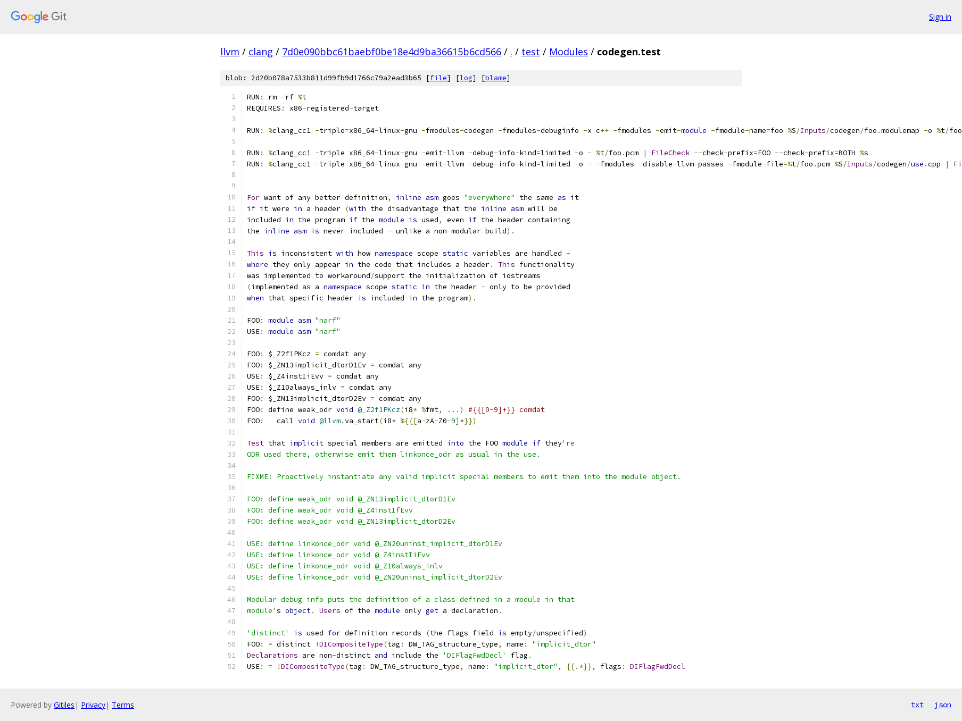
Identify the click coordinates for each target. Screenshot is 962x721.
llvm (229, 51)
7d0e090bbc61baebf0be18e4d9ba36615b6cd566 (391, 51)
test (530, 51)
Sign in (940, 17)
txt (917, 704)
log (466, 77)
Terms (123, 705)
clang (260, 51)
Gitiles (64, 705)
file (438, 77)
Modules (568, 51)
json (942, 704)
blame (496, 77)
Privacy (93, 705)
